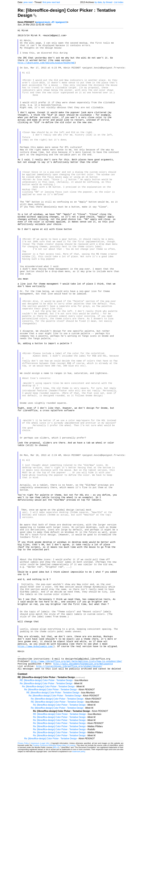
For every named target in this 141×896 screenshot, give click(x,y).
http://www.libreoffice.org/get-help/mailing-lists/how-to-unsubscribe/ (76, 801)
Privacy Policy (23, 886)
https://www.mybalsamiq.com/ (35, 783)
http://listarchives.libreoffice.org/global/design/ (69, 807)
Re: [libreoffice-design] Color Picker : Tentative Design (46, 826)
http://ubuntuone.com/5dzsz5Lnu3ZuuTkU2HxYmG (46, 70)
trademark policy (78, 894)
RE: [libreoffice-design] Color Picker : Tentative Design (46, 822)
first (44, 2)
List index (118, 2)
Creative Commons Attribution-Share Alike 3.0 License (54, 888)
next (30, 2)
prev (26, 2)
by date (98, 2)
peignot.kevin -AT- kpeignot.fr (51, 22)
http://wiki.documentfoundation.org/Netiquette (83, 804)
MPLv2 (56, 890)
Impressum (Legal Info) (40, 886)
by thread (107, 2)
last (58, 2)
